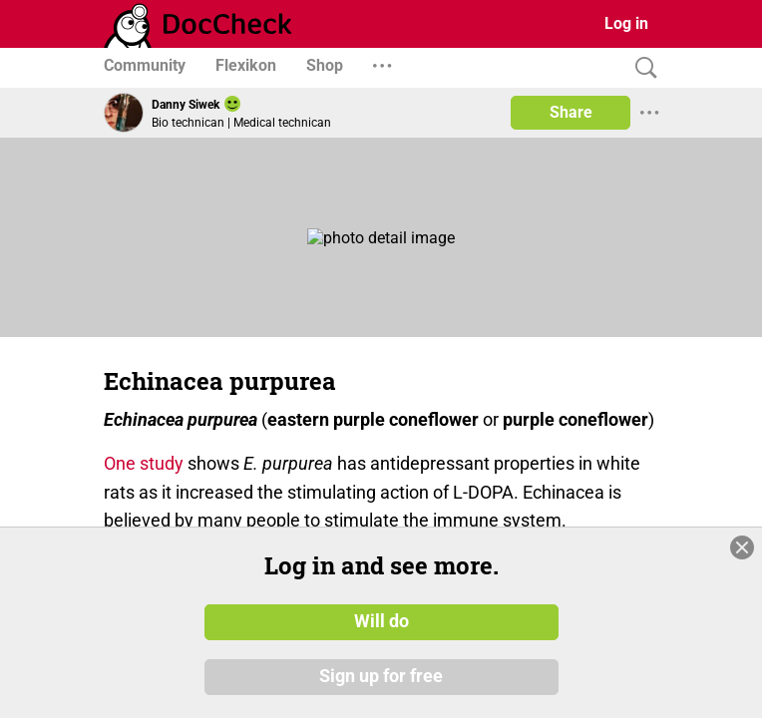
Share (571, 112)
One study (144, 463)
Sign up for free (381, 677)
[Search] (641, 68)
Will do (381, 621)
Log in (626, 23)
